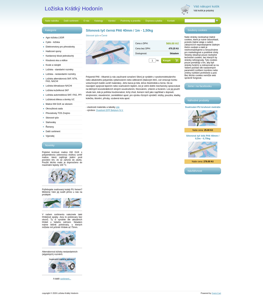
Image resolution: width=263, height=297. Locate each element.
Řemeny (50, 127)
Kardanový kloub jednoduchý (60, 56)
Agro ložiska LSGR (55, 37)
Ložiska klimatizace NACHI (59, 86)
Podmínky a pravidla (130, 21)
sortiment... (65, 278)
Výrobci (111, 21)
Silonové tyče (52, 117)
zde (117, 107)
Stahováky (51, 122)
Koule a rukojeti (53, 65)
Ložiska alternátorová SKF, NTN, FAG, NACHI (61, 80)
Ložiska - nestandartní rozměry (61, 74)
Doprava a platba (154, 21)
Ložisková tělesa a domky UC (60, 99)
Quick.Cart (216, 293)
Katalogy (98, 21)
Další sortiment (71, 21)
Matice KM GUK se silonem (59, 104)
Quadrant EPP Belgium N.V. (109, 110)
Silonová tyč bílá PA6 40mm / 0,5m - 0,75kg (202, 137)
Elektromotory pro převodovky (60, 46)
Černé (104, 35)
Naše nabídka (52, 21)
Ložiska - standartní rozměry (59, 69)
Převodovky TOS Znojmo (58, 113)
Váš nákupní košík (206, 6)
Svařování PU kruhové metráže (202, 107)
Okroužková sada (54, 108)
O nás (86, 21)
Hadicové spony (53, 51)
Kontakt (171, 21)
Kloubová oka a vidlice (56, 60)
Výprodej (50, 136)
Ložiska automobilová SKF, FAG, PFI (64, 95)
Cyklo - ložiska (53, 42)
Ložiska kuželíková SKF (57, 90)
